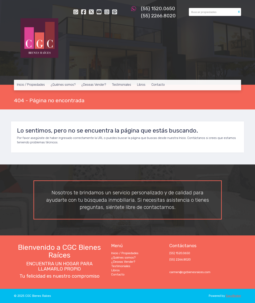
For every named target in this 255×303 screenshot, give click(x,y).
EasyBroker (233, 296)
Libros (141, 85)
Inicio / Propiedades (31, 85)
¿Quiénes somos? (63, 85)
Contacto (158, 85)
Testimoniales (121, 85)
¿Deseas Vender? (93, 85)
